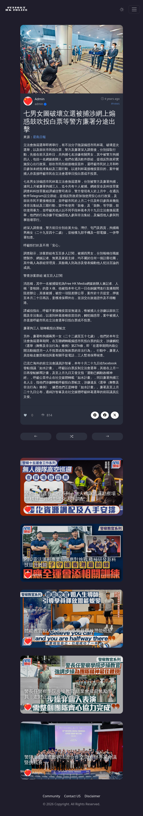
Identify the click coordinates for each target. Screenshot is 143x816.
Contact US (72, 796)
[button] (105, 415)
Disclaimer (92, 796)
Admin (40, 99)
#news (115, 103)
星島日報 (39, 137)
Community (51, 796)
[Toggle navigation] (134, 9)
